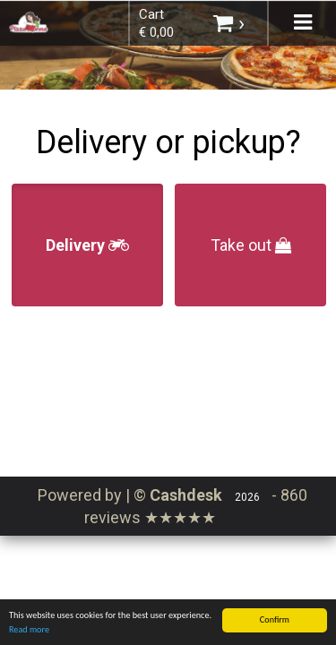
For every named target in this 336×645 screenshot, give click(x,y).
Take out (251, 245)
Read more (29, 632)
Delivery (87, 245)
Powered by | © (132, 495)
